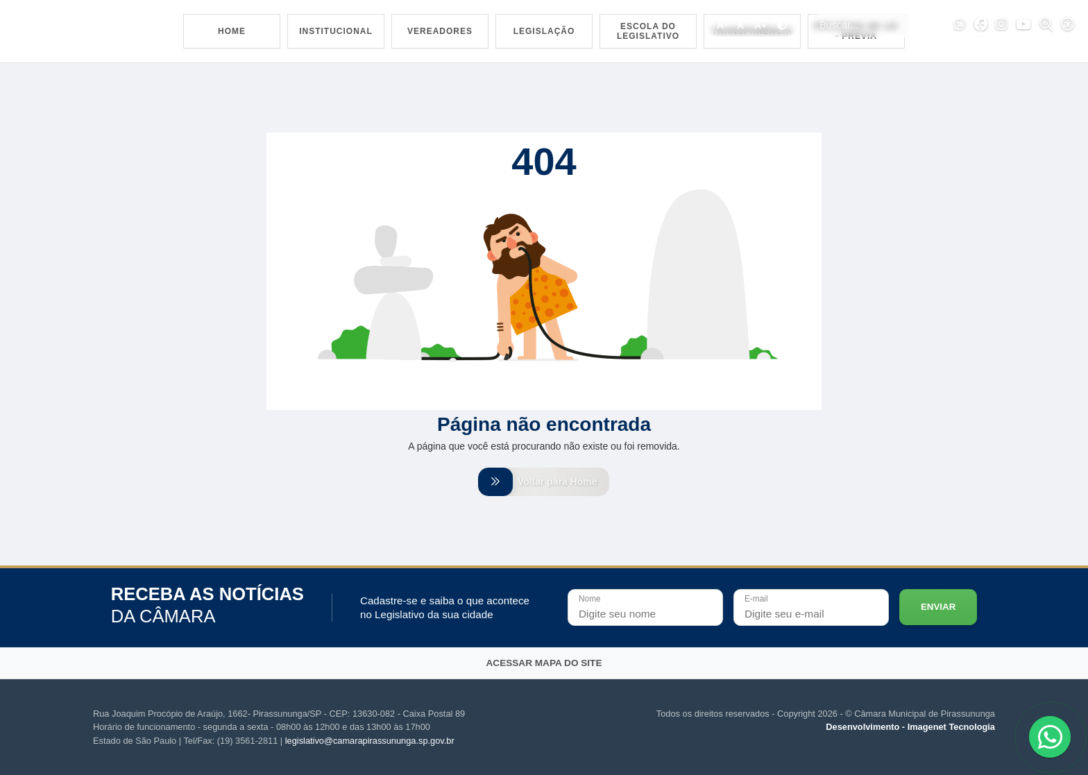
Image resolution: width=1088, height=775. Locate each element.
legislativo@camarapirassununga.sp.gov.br (369, 740)
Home (232, 31)
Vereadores (440, 31)
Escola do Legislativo (648, 31)
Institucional (336, 31)
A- (721, 25)
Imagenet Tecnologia (951, 727)
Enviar (938, 607)
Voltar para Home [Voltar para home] (544, 481)
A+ (760, 25)
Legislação (544, 31)
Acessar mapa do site (544, 663)
